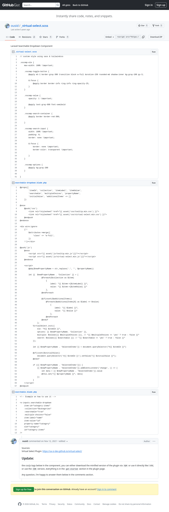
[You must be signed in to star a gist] (143, 25)
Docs (89, 504)
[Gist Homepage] (11, 5)
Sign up (160, 5)
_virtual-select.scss (34, 26)
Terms (44, 504)
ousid (15, 26)
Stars (45, 37)
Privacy (52, 504)
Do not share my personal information (135, 504)
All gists (66, 5)
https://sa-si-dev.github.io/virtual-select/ (62, 451)
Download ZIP (156, 37)
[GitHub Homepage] (20, 504)
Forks (62, 37)
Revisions (27, 37)
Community (80, 504)
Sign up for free (23, 489)
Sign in (149, 5)
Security (61, 504)
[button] (143, 37)
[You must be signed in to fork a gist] (157, 25)
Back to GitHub (80, 5)
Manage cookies (109, 504)
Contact (97, 504)
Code (10, 36)
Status (69, 504)
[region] (84, 117)
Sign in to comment (106, 489)
